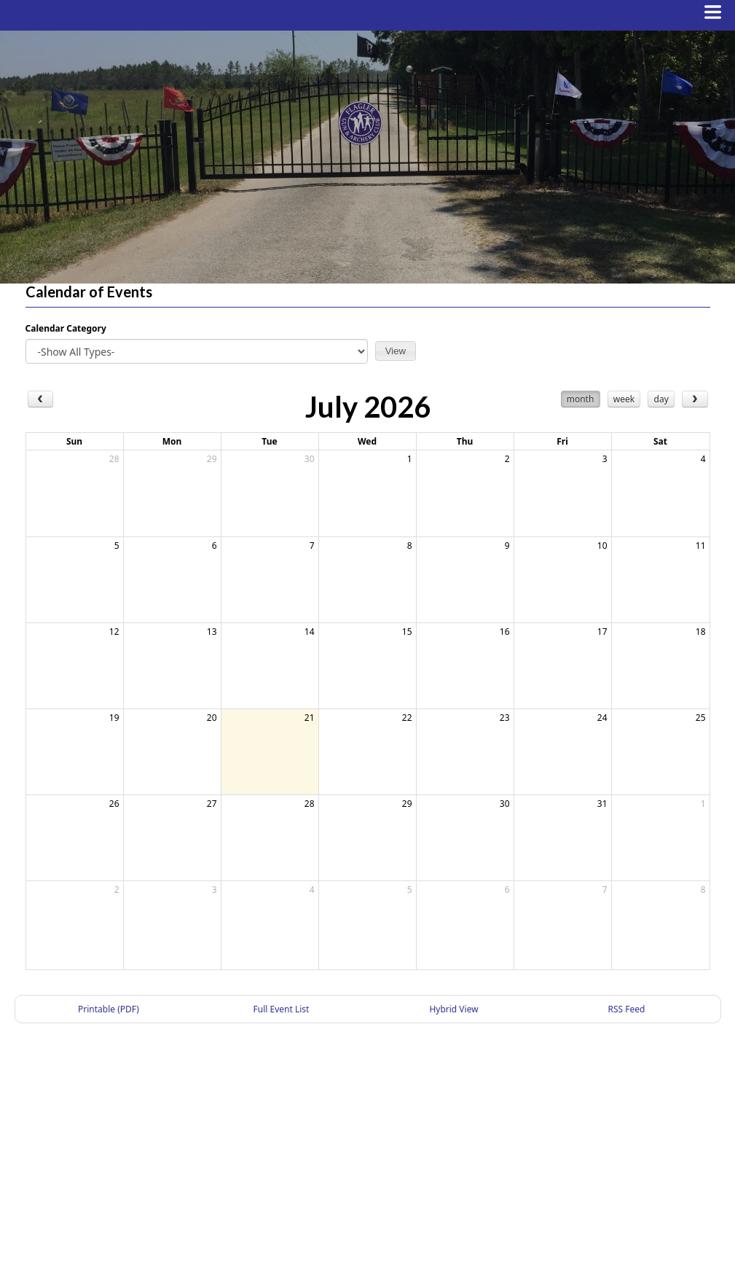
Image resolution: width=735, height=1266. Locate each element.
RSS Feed (626, 1009)
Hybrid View (453, 1009)
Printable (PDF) (108, 1009)
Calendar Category (65, 328)
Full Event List (281, 1009)
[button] (396, 351)
